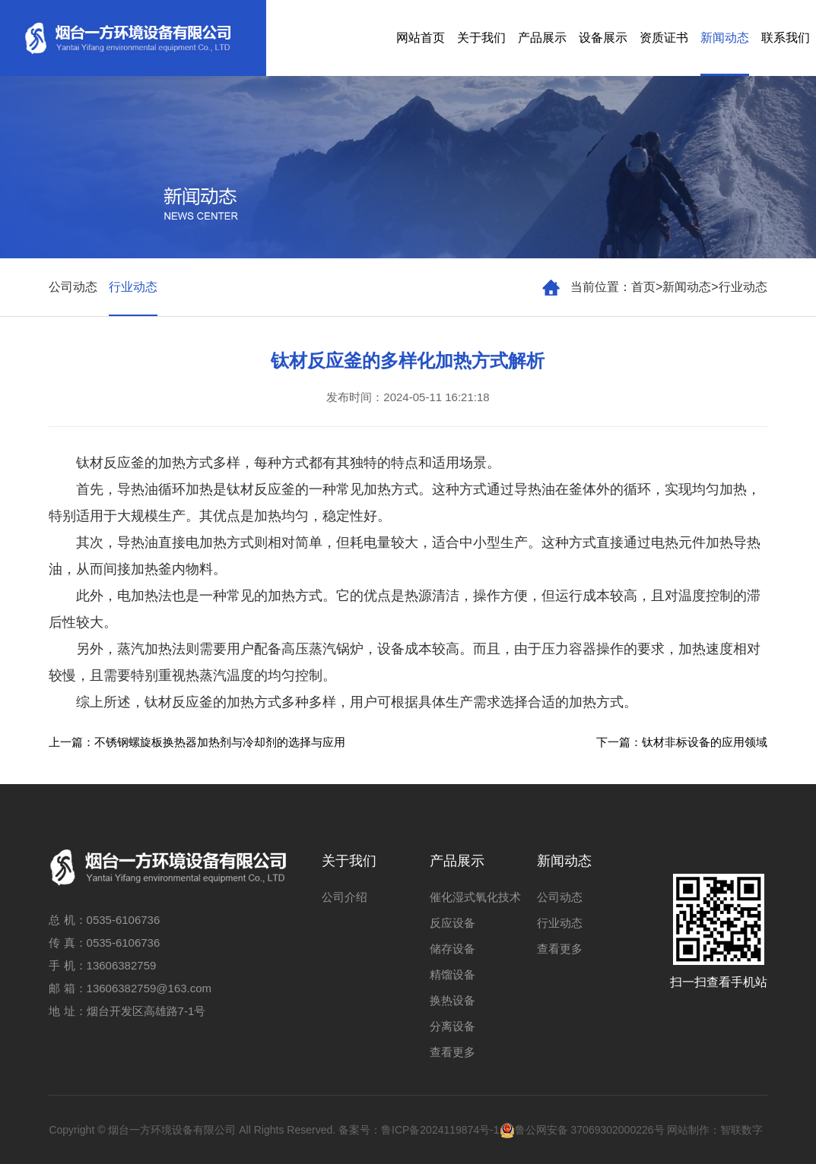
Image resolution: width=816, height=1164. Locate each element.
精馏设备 (452, 974)
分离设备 (452, 1026)
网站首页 (420, 37)
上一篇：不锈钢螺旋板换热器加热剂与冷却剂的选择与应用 (197, 741)
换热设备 (452, 1000)
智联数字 (741, 1130)
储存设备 (452, 948)
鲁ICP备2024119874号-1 (440, 1130)
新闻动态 (724, 37)
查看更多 (452, 1051)
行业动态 (743, 286)
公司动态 (73, 286)
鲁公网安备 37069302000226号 (582, 1130)
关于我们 (481, 37)
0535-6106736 (123, 919)
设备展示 (603, 37)
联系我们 (785, 37)
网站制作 (688, 1130)
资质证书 (664, 37)
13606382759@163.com (149, 988)
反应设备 (452, 922)
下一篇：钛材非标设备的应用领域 (681, 741)
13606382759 (122, 965)
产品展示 (542, 37)
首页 (643, 286)
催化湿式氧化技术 (475, 896)
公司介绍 (344, 896)
